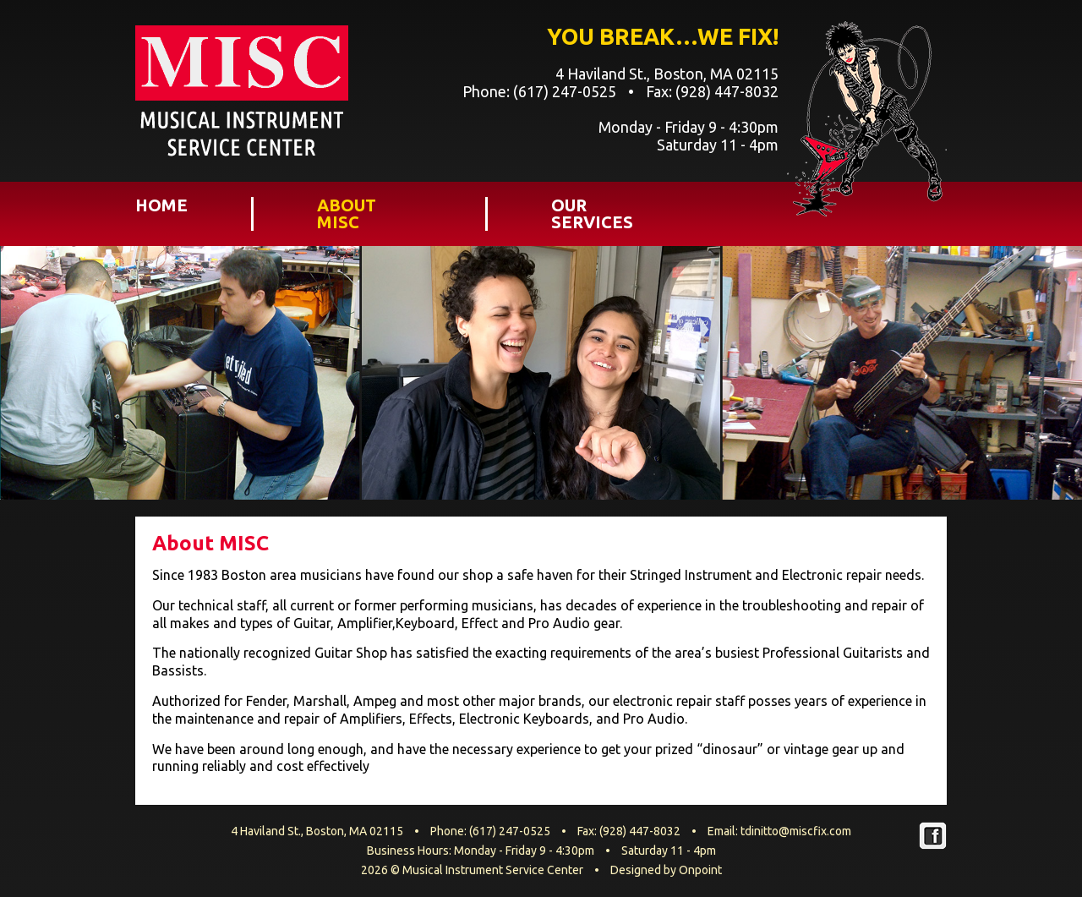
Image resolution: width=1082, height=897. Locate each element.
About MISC (346, 214)
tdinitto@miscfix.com (795, 831)
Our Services (592, 214)
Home (161, 206)
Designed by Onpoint (666, 870)
